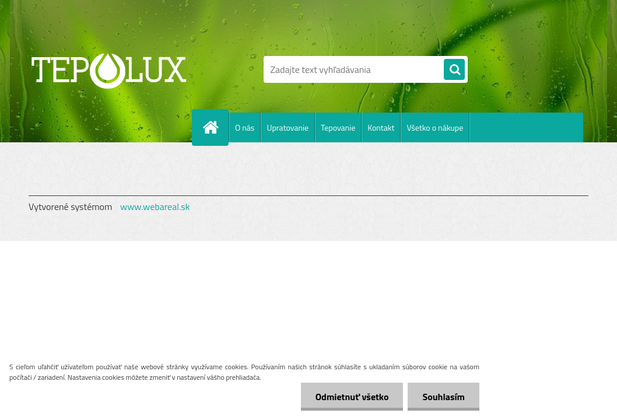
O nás (244, 127)
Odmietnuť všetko (352, 397)
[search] (454, 70)
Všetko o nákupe (434, 127)
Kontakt (380, 127)
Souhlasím (443, 397)
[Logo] (109, 69)
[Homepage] (215, 127)
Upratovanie (287, 127)
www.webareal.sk (155, 207)
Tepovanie (338, 127)
